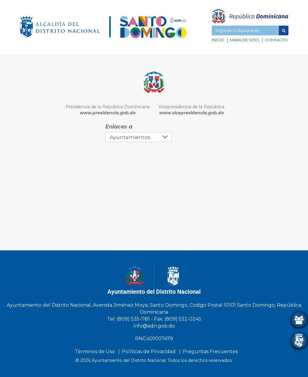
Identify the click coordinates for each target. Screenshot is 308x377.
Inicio (218, 39)
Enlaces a (118, 126)
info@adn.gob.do (154, 326)
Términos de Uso (95, 351)
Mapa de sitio (244, 39)
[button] (283, 30)
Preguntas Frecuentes (210, 351)
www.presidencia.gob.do (108, 113)
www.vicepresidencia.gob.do (191, 113)
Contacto (276, 39)
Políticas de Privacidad (149, 351)
